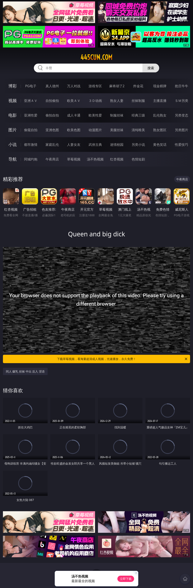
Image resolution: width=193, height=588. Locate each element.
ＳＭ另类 (181, 100)
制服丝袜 (116, 115)
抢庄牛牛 (181, 86)
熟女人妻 (116, 100)
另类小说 (138, 144)
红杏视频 (116, 159)
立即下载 (126, 579)
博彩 (12, 86)
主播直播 (159, 100)
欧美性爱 (95, 115)
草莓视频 (73, 159)
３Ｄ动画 (95, 100)
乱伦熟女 (159, 115)
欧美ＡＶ (73, 100)
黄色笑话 (159, 144)
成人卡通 (73, 115)
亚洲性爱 (30, 115)
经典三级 (138, 115)
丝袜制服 (138, 100)
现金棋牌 (159, 86)
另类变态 (181, 115)
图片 (12, 130)
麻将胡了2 (116, 86)
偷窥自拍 (30, 130)
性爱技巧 (181, 144)
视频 (12, 100)
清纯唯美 (138, 130)
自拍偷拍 (52, 100)
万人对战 (73, 86)
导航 (12, 159)
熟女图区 (159, 130)
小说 (12, 144)
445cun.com (96, 57)
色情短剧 (138, 159)
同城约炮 (30, 159)
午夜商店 (52, 159)
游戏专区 (95, 86)
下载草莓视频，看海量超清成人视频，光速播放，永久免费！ (122, 358)
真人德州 (52, 86)
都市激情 (30, 144)
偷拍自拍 (52, 115)
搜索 (150, 68)
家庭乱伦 (52, 144)
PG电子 (30, 86)
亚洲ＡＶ (30, 100)
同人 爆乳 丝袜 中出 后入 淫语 (25, 371)
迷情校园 (116, 144)
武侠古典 (95, 144)
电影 (12, 115)
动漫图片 (95, 130)
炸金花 (138, 86)
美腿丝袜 (116, 130)
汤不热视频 (95, 159)
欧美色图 (73, 130)
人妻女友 (73, 144)
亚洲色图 (52, 130)
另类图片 (181, 130)
